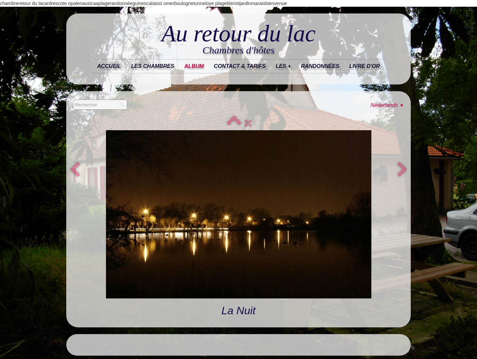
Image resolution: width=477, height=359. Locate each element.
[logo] (238, 39)
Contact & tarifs (240, 66)
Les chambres (152, 66)
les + (283, 66)
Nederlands (387, 105)
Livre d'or (364, 66)
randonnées (320, 66)
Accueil (109, 66)
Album (194, 66)
